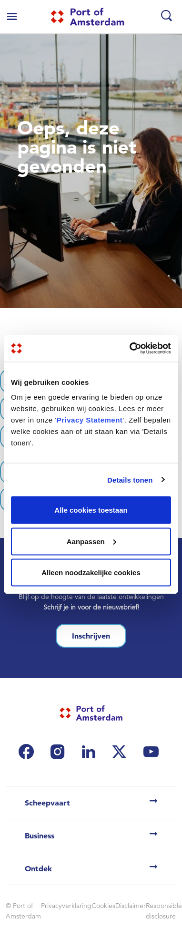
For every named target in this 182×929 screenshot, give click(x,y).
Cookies (103, 905)
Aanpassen (91, 541)
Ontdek (38, 868)
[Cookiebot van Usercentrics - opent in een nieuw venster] (130, 348)
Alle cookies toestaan (90, 510)
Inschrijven (91, 635)
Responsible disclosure (164, 910)
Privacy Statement (90, 420)
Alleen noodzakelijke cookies (91, 572)
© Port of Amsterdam (23, 910)
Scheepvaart (47, 802)
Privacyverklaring (66, 905)
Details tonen (129, 479)
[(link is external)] (29, 751)
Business (39, 835)
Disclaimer (130, 905)
